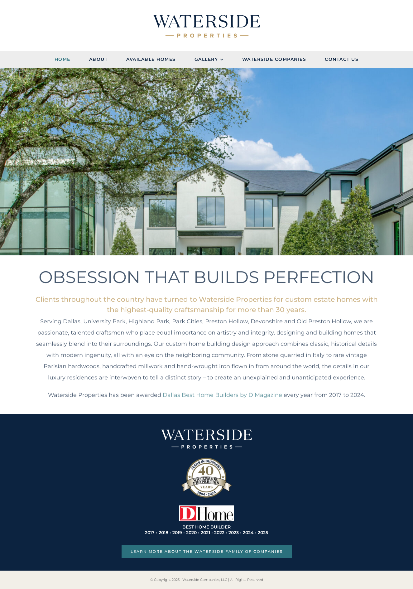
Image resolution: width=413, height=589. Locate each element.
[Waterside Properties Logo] (206, 17)
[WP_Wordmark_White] (206, 431)
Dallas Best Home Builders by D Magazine (222, 393)
